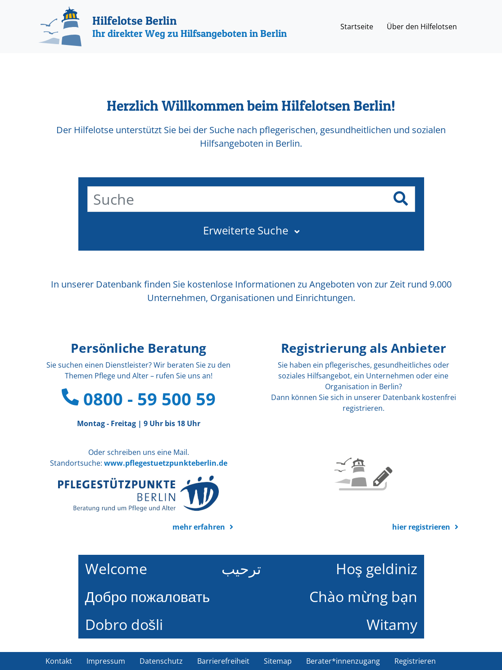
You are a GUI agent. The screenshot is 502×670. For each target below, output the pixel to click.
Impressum (105, 661)
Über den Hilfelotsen (422, 26)
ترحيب (241, 568)
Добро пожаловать (147, 596)
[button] (251, 230)
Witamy (391, 624)
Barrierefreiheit (223, 661)
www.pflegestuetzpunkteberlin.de (165, 463)
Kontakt (58, 661)
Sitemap (278, 661)
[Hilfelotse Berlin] (162, 26)
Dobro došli (124, 624)
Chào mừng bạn (363, 596)
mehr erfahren (198, 527)
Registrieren (415, 661)
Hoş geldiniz (376, 568)
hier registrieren (421, 527)
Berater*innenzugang (343, 661)
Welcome (116, 568)
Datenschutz (161, 661)
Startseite (356, 26)
